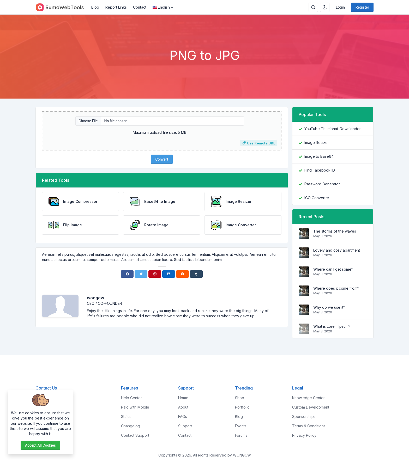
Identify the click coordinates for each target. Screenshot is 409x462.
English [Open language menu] (161, 7)
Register (362, 7)
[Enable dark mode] (324, 7)
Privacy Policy (304, 435)
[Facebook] (127, 274)
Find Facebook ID (319, 170)
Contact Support (135, 435)
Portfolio (242, 407)
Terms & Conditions (309, 426)
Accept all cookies (40, 445)
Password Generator (322, 184)
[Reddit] (182, 274)
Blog (95, 7)
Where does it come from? (336, 288)
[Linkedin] (168, 274)
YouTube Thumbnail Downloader (332, 128)
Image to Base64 (319, 156)
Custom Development (310, 407)
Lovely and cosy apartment (336, 250)
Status (126, 416)
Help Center (131, 398)
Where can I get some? (333, 269)
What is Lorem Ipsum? (331, 326)
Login (340, 7)
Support (185, 426)
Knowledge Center (308, 398)
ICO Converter (316, 198)
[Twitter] (141, 274)
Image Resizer (316, 142)
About (183, 407)
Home (183, 398)
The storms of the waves (334, 231)
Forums (241, 435)
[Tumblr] (196, 274)
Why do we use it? (329, 307)
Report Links (116, 7)
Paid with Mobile (135, 407)
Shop (239, 398)
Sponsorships (304, 416)
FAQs (182, 416)
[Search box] (313, 7)
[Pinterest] (154, 274)
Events (240, 426)
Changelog (130, 426)
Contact (139, 7)
